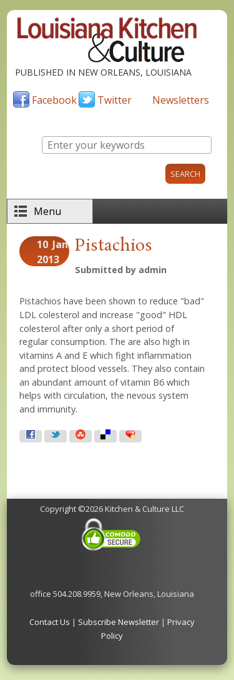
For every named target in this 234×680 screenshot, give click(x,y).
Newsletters (180, 100)
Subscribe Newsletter (118, 622)
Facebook (54, 100)
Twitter (114, 100)
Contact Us (49, 622)
